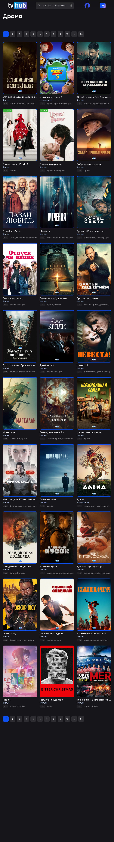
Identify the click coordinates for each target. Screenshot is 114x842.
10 (67, 34)
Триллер (51, 237)
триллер (88, 103)
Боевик (87, 305)
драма (13, 103)
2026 (5, 104)
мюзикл (50, 439)
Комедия (14, 237)
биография (15, 439)
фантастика (89, 237)
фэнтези (72, 103)
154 (81, 34)
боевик (34, 506)
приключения (60, 103)
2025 (79, 171)
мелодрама (59, 170)
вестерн (104, 640)
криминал (21, 103)
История (58, 305)
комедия (21, 305)
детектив (70, 237)
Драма (87, 170)
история (31, 103)
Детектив (104, 305)
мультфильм (89, 506)
